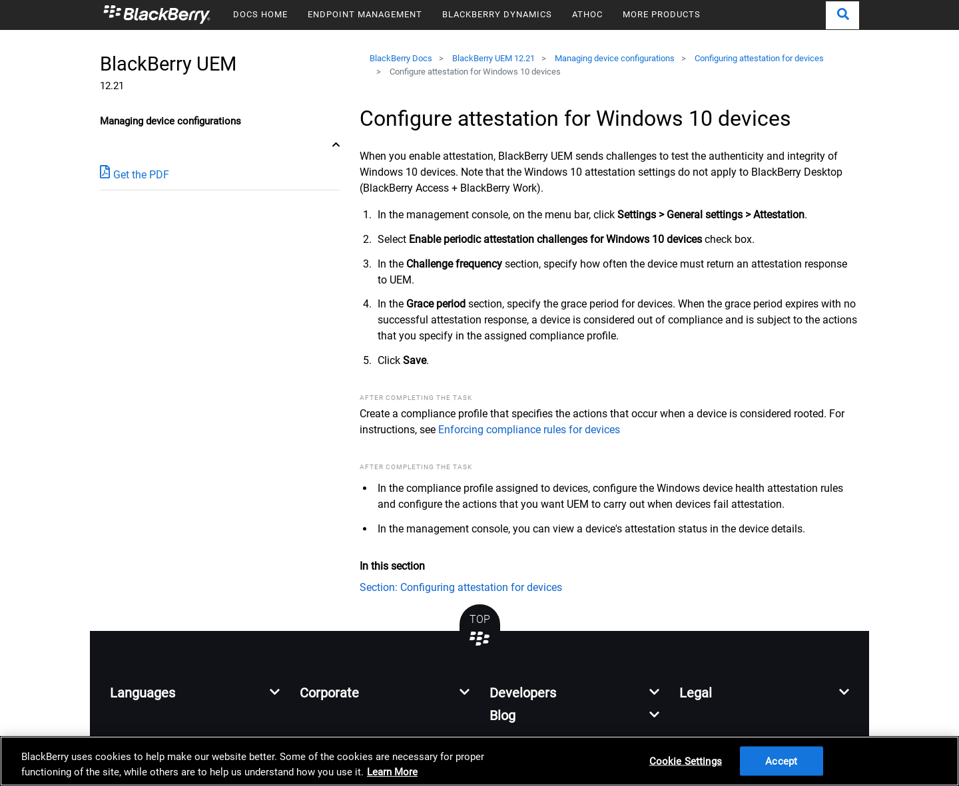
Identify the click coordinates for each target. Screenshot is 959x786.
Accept (781, 761)
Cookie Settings (685, 761)
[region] (479, 761)
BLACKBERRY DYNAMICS (497, 14)
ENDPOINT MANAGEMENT (365, 14)
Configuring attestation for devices (759, 58)
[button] (842, 15)
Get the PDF (134, 174)
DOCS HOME (260, 14)
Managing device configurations (615, 58)
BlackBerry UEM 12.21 (493, 58)
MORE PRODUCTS (662, 14)
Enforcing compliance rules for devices (529, 429)
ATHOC (587, 14)
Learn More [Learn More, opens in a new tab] (392, 772)
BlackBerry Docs (401, 58)
